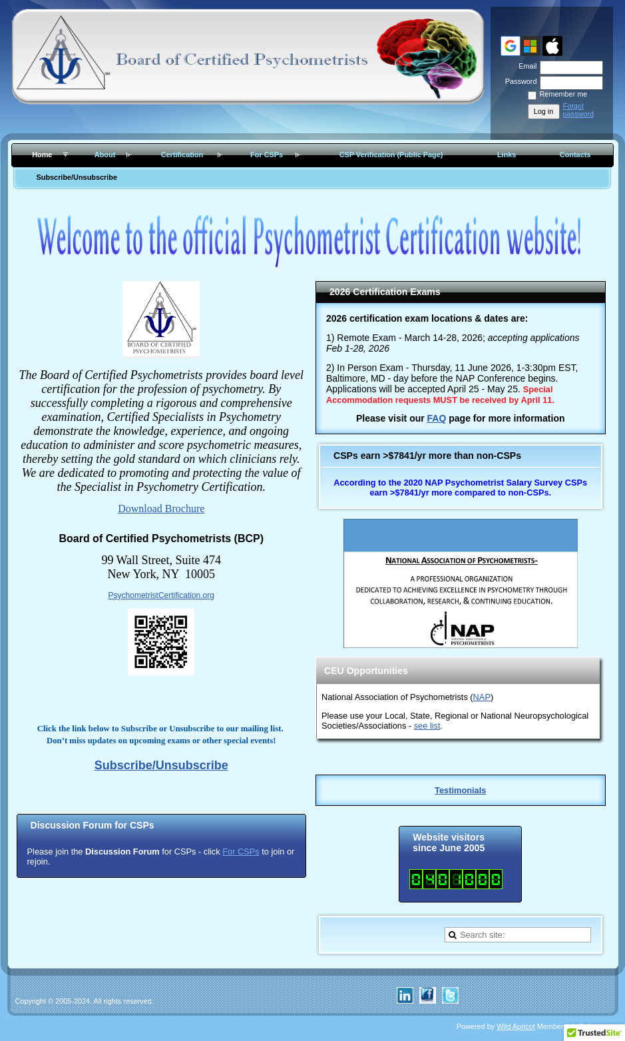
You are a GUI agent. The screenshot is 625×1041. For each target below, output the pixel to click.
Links (506, 155)
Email (525, 66)
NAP (482, 697)
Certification (182, 155)
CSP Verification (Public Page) (391, 155)
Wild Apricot (515, 1026)
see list (427, 726)
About (105, 155)
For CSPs (266, 155)
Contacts (575, 155)
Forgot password (578, 110)
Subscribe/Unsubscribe (77, 177)
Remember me (564, 94)
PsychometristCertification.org (161, 595)
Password (518, 81)
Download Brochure (161, 508)
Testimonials (460, 790)
